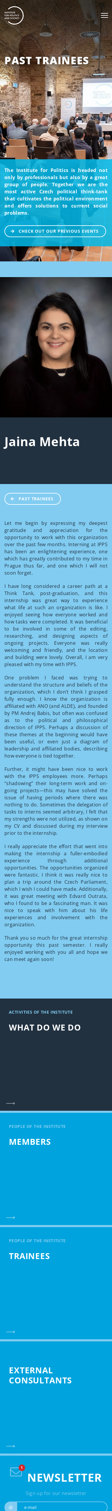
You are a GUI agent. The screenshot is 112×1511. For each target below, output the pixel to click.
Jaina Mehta (42, 441)
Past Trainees (46, 60)
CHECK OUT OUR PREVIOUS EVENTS (52, 230)
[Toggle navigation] (104, 15)
